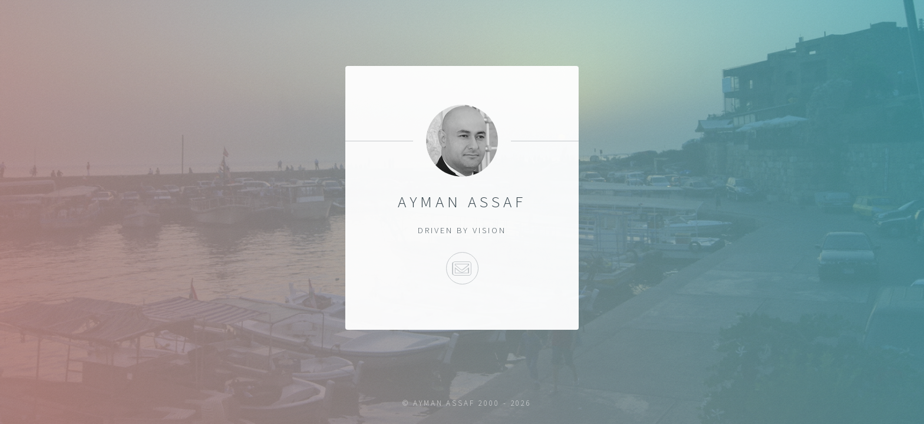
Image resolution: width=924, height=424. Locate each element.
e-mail (462, 268)
